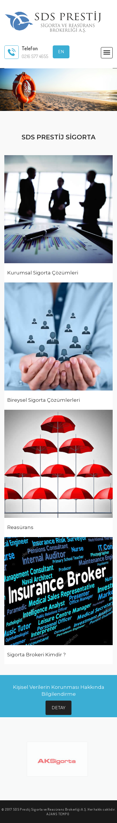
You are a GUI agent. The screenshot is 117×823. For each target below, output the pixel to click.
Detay (58, 707)
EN (61, 51)
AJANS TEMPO (57, 814)
